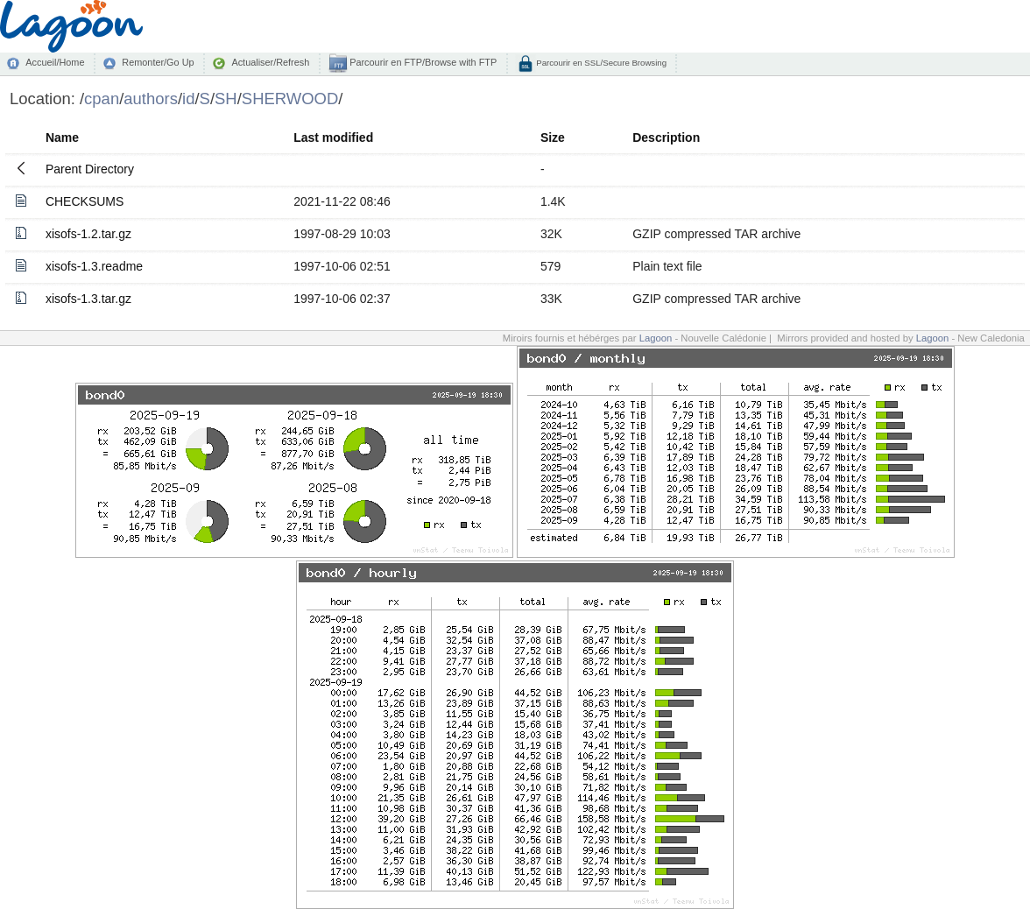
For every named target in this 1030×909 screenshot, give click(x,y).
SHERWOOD (290, 98)
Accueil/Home (54, 62)
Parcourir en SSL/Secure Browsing (600, 62)
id (188, 98)
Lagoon (656, 338)
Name (62, 137)
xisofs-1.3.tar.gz (88, 299)
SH (226, 98)
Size (552, 137)
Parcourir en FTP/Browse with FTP (422, 62)
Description (666, 137)
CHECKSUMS (84, 201)
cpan (101, 98)
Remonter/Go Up (158, 62)
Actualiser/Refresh (270, 62)
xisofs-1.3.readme (94, 266)
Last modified (333, 137)
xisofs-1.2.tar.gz (88, 234)
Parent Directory (90, 169)
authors (150, 98)
